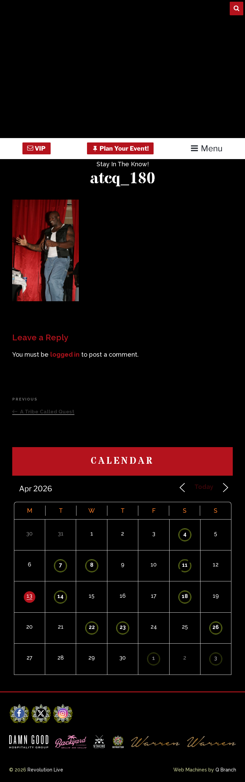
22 (92, 627)
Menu (206, 148)
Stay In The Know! (123, 164)
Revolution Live (45, 769)
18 (185, 596)
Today (203, 486)
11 (185, 565)
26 (215, 627)
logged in (65, 354)
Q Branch (225, 769)
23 (123, 627)
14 (60, 596)
